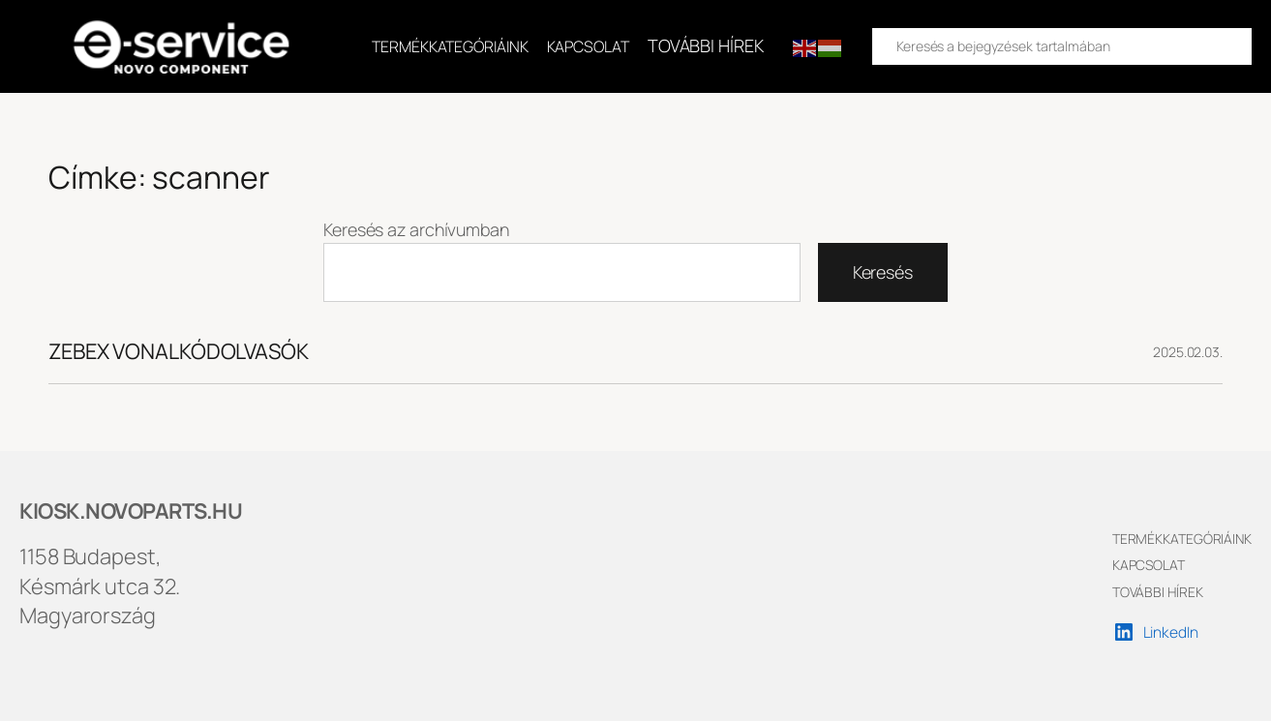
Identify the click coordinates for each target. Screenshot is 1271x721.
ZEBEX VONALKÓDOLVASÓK (178, 352)
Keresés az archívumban (416, 229)
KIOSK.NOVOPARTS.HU (130, 511)
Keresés (883, 272)
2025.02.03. (1188, 352)
